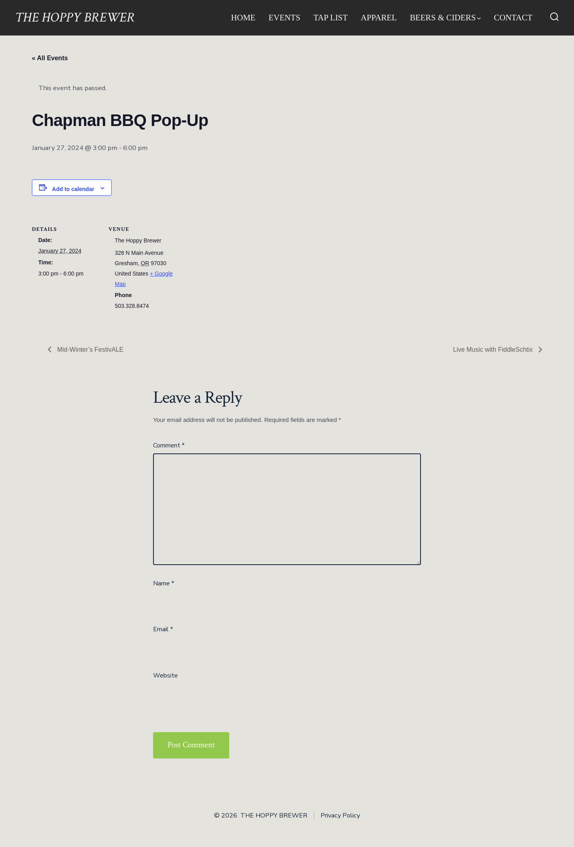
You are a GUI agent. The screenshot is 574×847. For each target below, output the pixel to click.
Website (165, 675)
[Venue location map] (227, 264)
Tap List (330, 17)
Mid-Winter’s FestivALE (89, 349)
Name (163, 583)
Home (243, 17)
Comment (169, 445)
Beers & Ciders (445, 17)
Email (163, 629)
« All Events (50, 58)
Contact (513, 17)
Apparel (379, 17)
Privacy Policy (340, 815)
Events (285, 17)
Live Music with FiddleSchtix (494, 349)
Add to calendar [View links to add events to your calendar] (73, 189)
